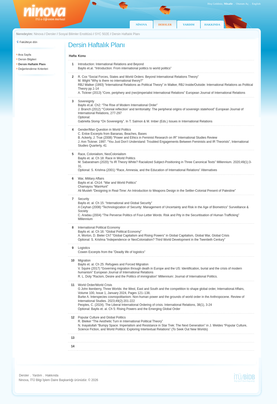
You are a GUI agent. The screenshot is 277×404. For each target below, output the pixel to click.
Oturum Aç (242, 3)
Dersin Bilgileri (27, 59)
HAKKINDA (212, 24)
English (256, 3)
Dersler (51, 34)
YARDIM (188, 24)
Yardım (37, 375)
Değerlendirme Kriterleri (33, 68)
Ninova (38, 34)
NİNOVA (141, 24)
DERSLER (165, 24)
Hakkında (51, 375)
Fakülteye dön (28, 42)
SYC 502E (102, 34)
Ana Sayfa (24, 54)
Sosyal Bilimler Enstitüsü (75, 34)
